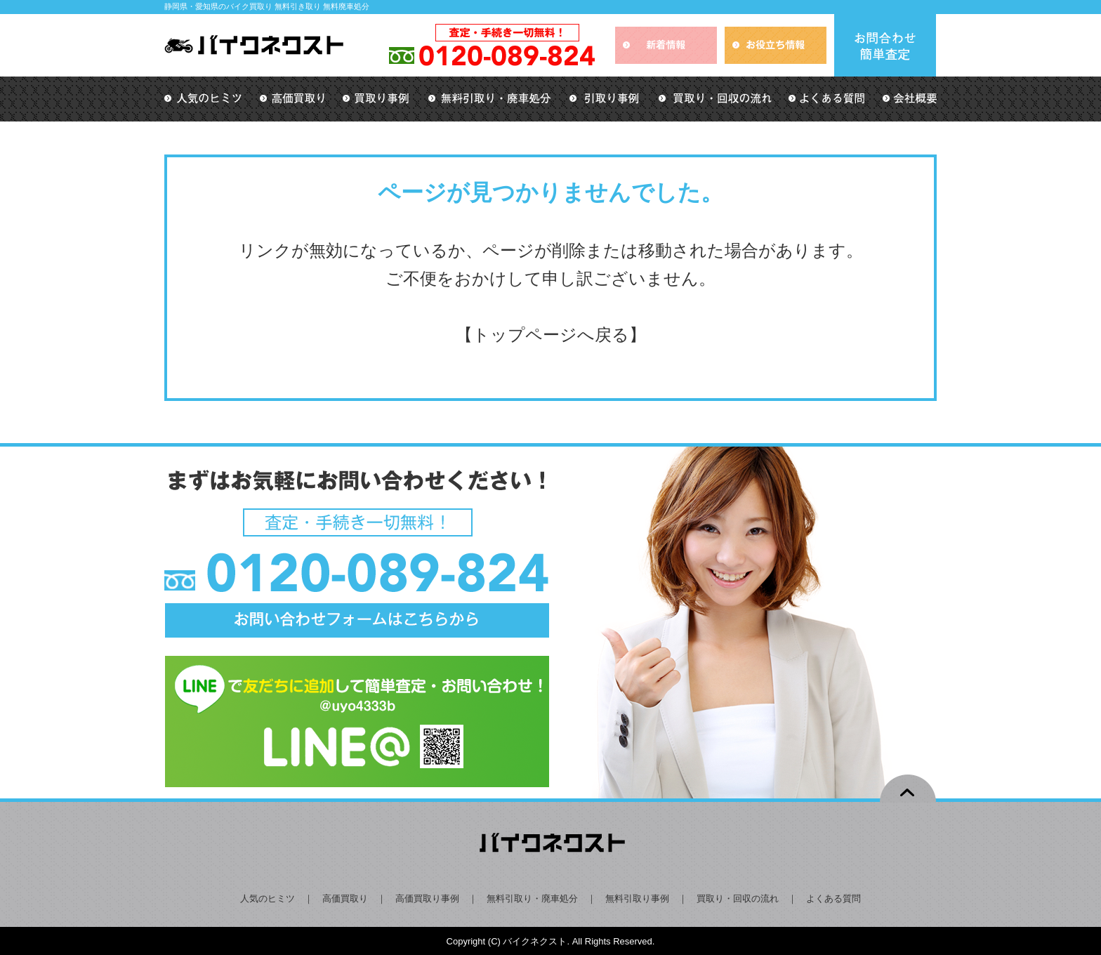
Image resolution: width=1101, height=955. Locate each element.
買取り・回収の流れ (738, 898)
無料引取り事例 (637, 898)
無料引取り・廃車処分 (532, 898)
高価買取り (345, 898)
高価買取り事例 (427, 898)
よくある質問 (833, 898)
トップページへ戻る (551, 334)
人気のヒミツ (267, 898)
